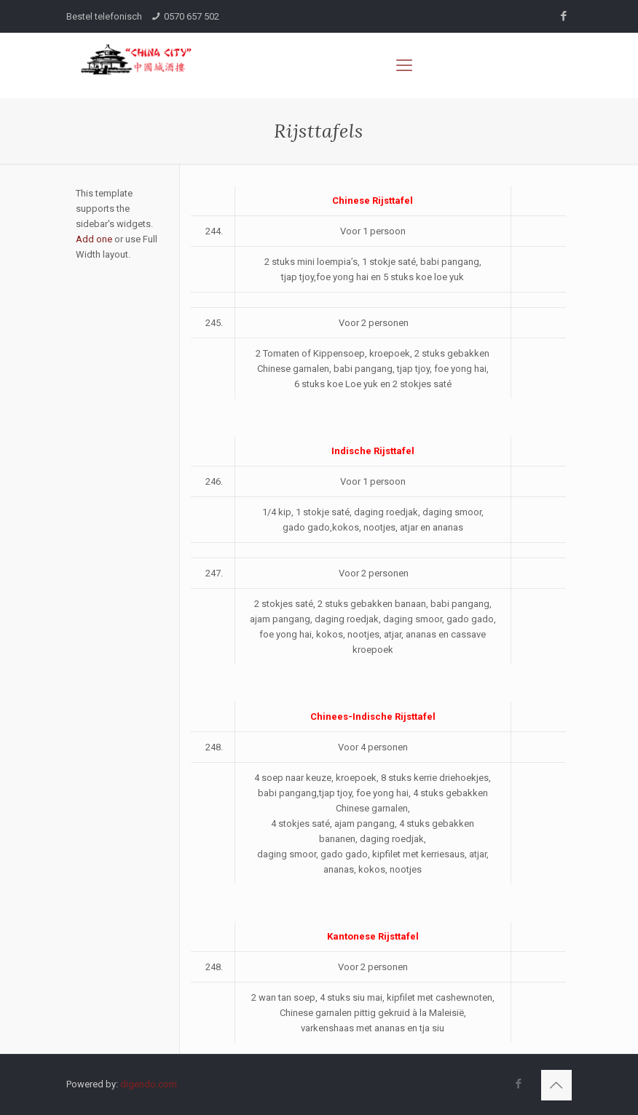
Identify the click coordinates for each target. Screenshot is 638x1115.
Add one (94, 239)
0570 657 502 (191, 16)
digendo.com (148, 1084)
